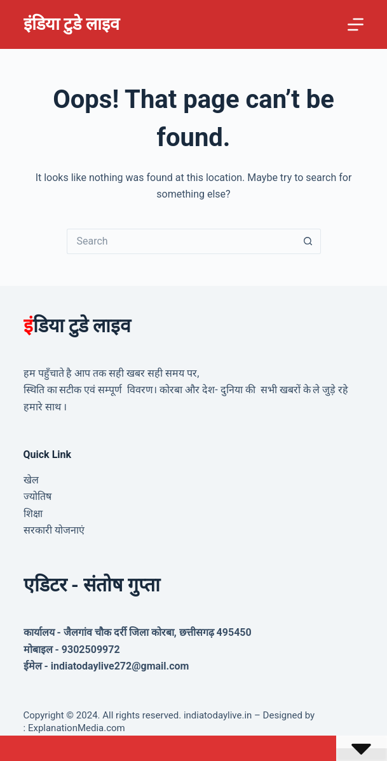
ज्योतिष (37, 496)
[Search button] (308, 241)
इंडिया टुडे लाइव (71, 24)
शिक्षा (33, 514)
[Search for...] (181, 241)
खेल (31, 480)
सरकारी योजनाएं (54, 530)
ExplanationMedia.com (75, 728)
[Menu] (355, 24)
